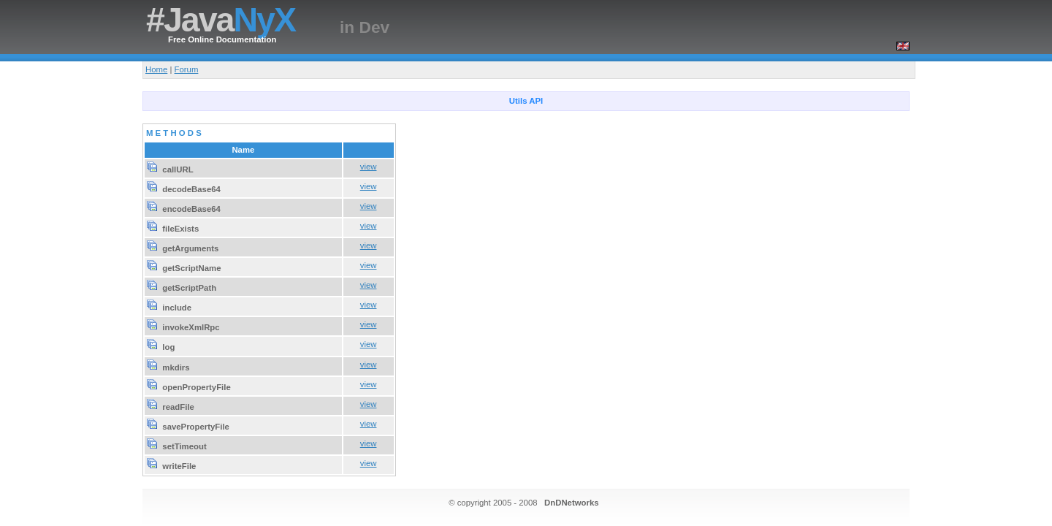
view (368, 166)
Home (156, 69)
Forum (187, 69)
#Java (220, 20)
